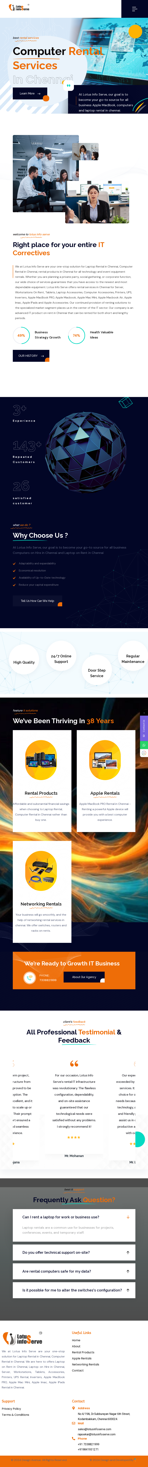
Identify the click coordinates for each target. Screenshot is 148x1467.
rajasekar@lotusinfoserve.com (96, 1434)
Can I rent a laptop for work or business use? (60, 1217)
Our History (31, 356)
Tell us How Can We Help (37, 601)
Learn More (30, 93)
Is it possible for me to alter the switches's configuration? (72, 1290)
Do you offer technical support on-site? (56, 1252)
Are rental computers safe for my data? (56, 1271)
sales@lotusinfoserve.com (94, 1429)
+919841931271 (88, 1449)
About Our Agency (84, 977)
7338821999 (47, 980)
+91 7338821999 (88, 1444)
